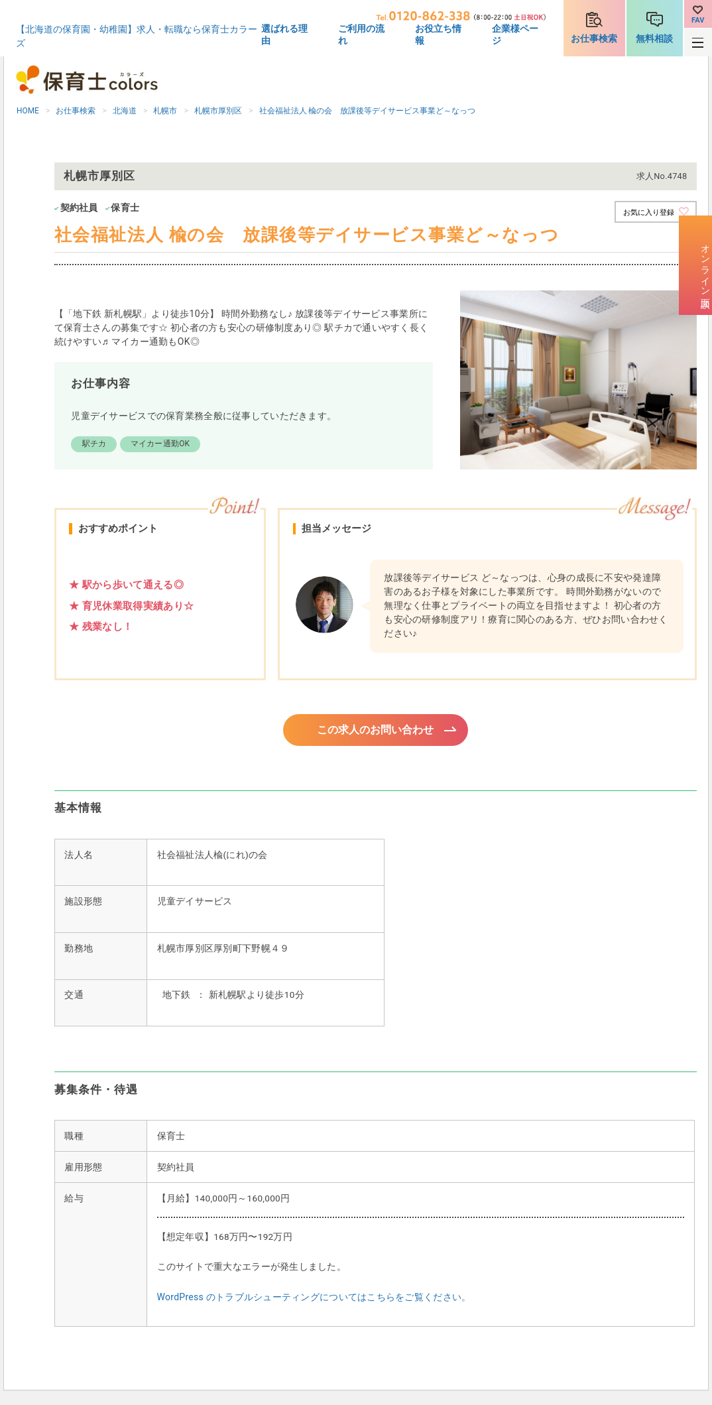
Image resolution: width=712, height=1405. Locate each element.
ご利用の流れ (361, 34)
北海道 (125, 110)
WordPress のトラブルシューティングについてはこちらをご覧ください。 (314, 1299)
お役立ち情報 (438, 34)
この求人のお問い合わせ (375, 731)
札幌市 (165, 110)
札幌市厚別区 (218, 110)
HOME (28, 110)
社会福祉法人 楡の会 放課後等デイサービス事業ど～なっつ (367, 110)
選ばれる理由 (284, 34)
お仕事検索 (594, 38)
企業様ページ (515, 34)
